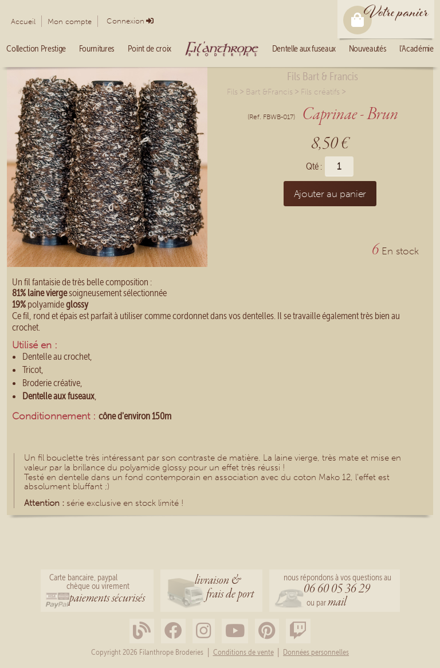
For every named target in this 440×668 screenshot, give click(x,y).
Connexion (125, 21)
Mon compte (70, 21)
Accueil (23, 21)
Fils (232, 92)
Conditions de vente (243, 653)
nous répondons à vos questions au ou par (337, 591)
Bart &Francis (269, 92)
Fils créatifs (320, 92)
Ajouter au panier (330, 193)
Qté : (314, 166)
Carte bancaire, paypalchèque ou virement (97, 589)
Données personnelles (316, 653)
